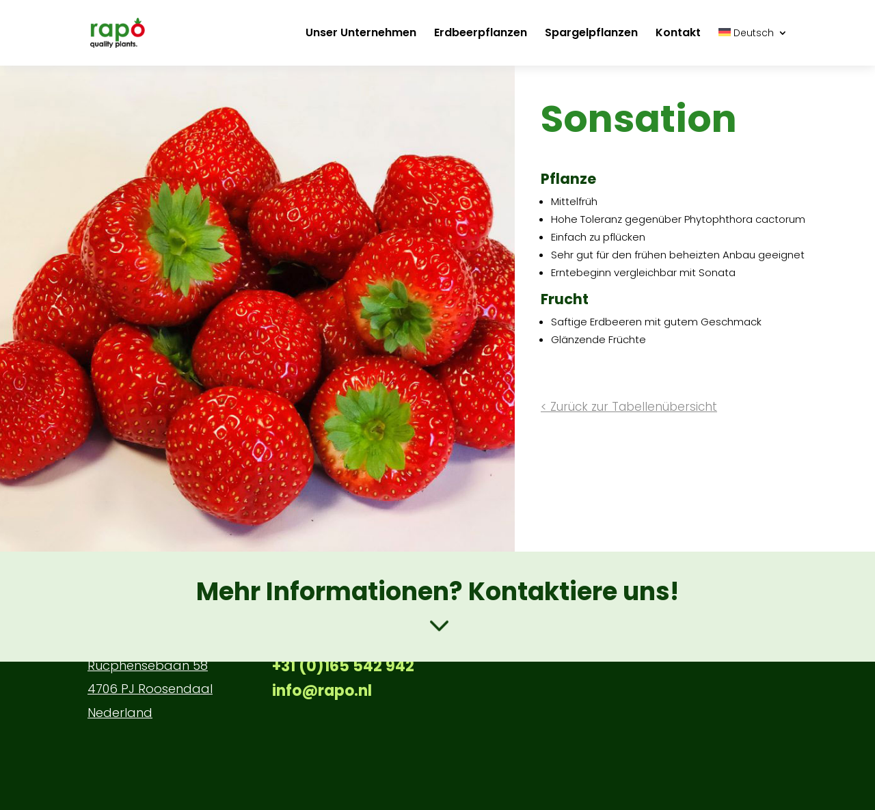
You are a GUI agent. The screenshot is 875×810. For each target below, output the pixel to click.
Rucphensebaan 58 (148, 665)
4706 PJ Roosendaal (150, 688)
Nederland (120, 712)
